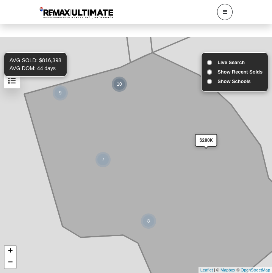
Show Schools (233, 81)
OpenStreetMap (255, 270)
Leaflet (206, 270)
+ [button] (10, 251)
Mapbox (227, 270)
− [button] (10, 262)
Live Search (231, 62)
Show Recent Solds (240, 72)
